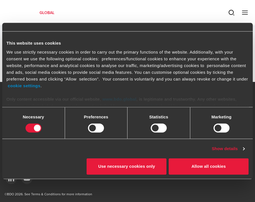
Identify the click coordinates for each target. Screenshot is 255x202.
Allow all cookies (208, 166)
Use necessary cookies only (126, 166)
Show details (225, 148)
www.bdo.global (119, 99)
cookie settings (24, 85)
